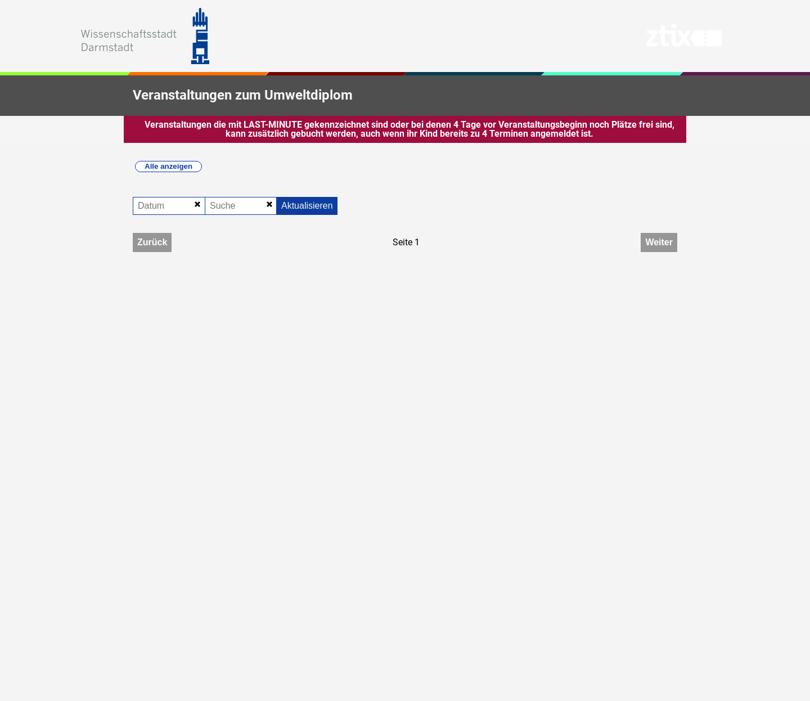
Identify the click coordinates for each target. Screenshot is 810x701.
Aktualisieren (307, 205)
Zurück (152, 242)
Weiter (659, 242)
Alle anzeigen (168, 166)
